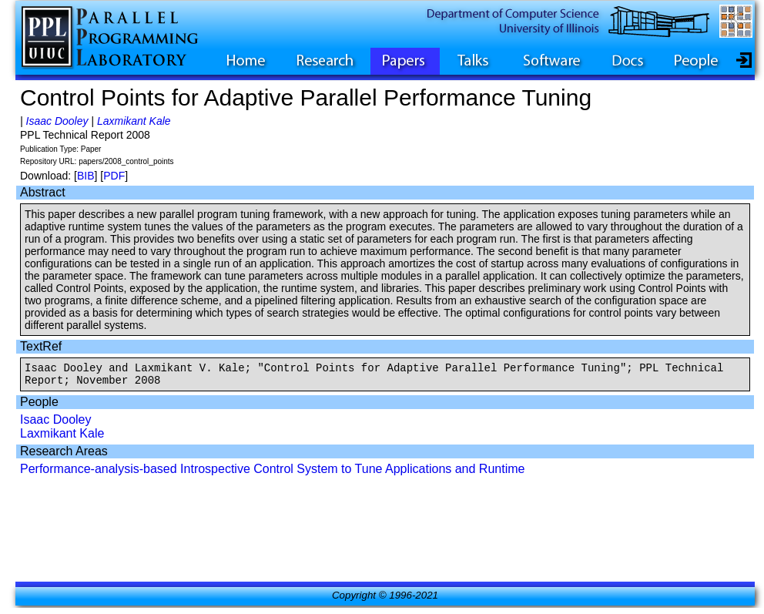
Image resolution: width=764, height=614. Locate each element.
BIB (86, 175)
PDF (114, 175)
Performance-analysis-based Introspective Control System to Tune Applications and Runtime (272, 473)
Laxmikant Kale (134, 121)
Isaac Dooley (57, 121)
